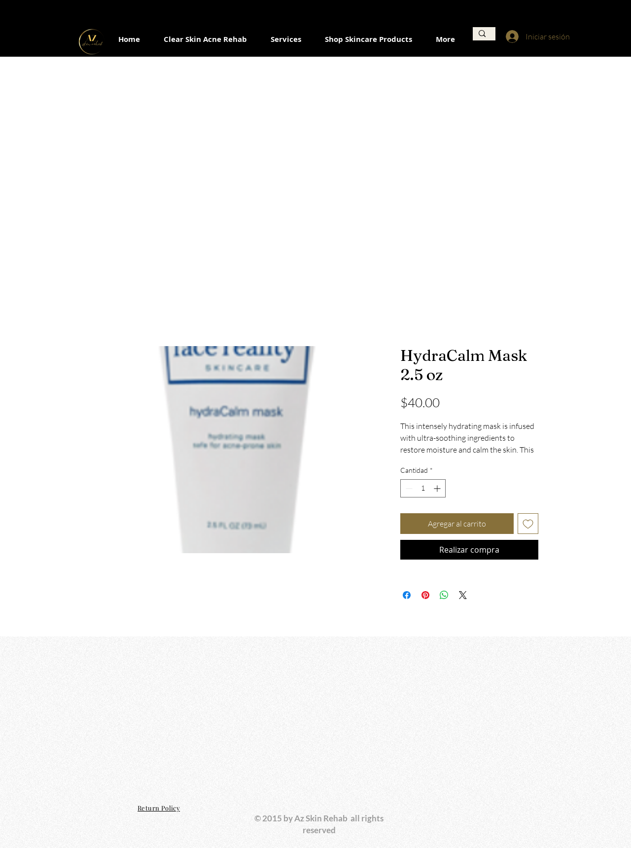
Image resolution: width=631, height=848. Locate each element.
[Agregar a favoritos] (528, 523)
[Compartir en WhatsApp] (444, 595)
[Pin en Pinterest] (425, 595)
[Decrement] (408, 488)
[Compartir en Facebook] (407, 595)
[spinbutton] (423, 488)
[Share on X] (463, 595)
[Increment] (438, 488)
